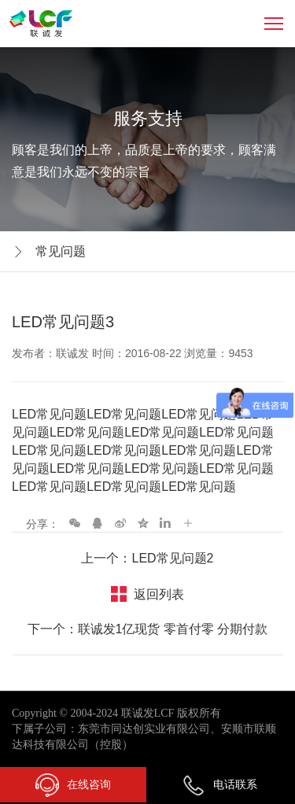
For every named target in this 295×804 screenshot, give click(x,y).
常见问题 (60, 251)
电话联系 (219, 784)
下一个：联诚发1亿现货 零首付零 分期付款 (148, 629)
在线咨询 (73, 785)
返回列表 (159, 594)
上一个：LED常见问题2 (147, 558)
